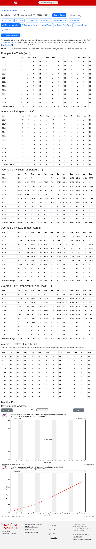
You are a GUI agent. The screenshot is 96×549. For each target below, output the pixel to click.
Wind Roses (46, 25)
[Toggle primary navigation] (80, 3)
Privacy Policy (77, 537)
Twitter (52, 530)
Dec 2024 (6, 410)
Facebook (53, 526)
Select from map (75, 15)
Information (7, 20)
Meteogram (46, 20)
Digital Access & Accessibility (82, 539)
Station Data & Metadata (9, 10)
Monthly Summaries (10, 25)
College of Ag (5, 531)
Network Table (60, 20)
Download (6, 30)
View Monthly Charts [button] (10, 35)
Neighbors (74, 20)
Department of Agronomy (9, 533)
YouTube (53, 538)
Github (52, 534)
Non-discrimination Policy (81, 534)
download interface (7, 42)
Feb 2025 (78, 410)
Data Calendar (81, 25)
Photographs (32, 20)
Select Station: (6, 15)
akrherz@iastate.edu (31, 532)
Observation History (30, 25)
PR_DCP (23, 10)
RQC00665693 (7, 45)
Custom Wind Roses (63, 25)
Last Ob (19, 20)
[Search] (48, 2)
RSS (51, 542)
